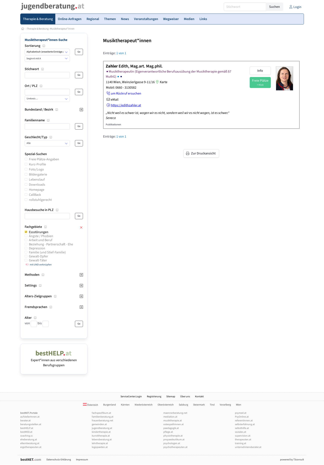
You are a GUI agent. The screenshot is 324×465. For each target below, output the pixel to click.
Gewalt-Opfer (38, 256)
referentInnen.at (244, 420)
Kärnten (125, 405)
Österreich (90, 405)
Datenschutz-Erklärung (58, 459)
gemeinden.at (99, 424)
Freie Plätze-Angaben (44, 159)
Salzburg (183, 405)
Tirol (212, 405)
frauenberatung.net (102, 420)
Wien (238, 405)
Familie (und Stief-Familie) (47, 252)
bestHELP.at (26, 428)
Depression (37, 248)
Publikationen (113, 124)
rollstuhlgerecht (40, 199)
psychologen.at (171, 443)
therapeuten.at (243, 439)
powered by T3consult (292, 459)
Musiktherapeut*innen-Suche (46, 40)
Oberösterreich (166, 405)
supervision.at (242, 436)
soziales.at (240, 432)
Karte (161, 82)
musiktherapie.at (172, 420)
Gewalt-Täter (38, 260)
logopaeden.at (100, 447)
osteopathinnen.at (173, 424)
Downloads (37, 184)
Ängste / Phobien (41, 236)
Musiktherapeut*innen (62, 29)
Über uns (185, 396)
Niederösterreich (144, 405)
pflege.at (168, 432)
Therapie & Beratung (38, 29)
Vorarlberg (225, 405)
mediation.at (170, 417)
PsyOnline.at (242, 417)
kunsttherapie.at (101, 436)
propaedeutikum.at (173, 439)
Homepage (36, 189)
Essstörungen (38, 232)
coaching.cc (26, 436)
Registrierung (154, 396)
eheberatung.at (28, 439)
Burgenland (109, 405)
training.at (240, 443)
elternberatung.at (29, 443)
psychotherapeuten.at (175, 447)
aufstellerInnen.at (29, 417)
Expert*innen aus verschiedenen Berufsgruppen (54, 360)
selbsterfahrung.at (245, 424)
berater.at (25, 420)
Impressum (82, 459)
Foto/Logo (36, 169)
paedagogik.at (171, 428)
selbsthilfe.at (242, 428)
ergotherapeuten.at (30, 447)
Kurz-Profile (37, 164)
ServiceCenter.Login (131, 396)
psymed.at (240, 413)
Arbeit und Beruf (40, 240)
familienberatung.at (102, 417)
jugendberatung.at (102, 428)
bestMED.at (26, 432)
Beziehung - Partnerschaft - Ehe (51, 244)
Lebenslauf (37, 179)
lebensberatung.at (102, 439)
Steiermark (199, 405)
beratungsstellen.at (30, 424)
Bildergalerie (38, 174)
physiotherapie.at (173, 436)
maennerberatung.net (175, 413)
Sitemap (170, 396)
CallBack (35, 194)
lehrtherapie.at (100, 443)
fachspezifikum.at (101, 413)
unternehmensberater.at (248, 447)
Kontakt (199, 396)
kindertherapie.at (101, 432)
